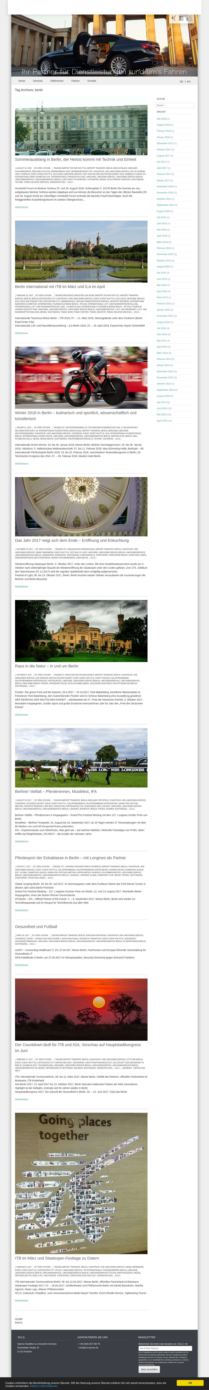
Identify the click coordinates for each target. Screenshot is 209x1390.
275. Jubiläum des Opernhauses (79, 549)
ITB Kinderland (45, 1065)
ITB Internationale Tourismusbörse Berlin (105, 1270)
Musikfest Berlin (88, 809)
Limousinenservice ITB (26, 1068)
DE (181, 81)
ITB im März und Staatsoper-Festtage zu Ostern (57, 1258)
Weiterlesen (21, 207)
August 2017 (163, 155)
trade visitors (81, 312)
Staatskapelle (87, 555)
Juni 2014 (162, 334)
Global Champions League (33, 872)
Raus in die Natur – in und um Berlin (46, 666)
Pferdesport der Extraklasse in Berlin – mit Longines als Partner (70, 858)
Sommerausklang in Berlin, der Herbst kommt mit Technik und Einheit (75, 159)
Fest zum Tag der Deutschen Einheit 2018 (103, 174)
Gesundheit (130, 939)
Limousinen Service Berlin (129, 177)
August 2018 (163, 124)
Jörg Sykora (43, 168)
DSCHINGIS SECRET (35, 804)
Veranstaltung (57, 182)
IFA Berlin (96, 872)
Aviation (19, 299)
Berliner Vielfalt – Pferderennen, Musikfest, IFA (56, 791)
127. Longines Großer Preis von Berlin (81, 867)
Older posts (18, 1319)
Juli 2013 (161, 402)
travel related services (36, 182)
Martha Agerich (125, 1273)
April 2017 (162, 168)
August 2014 (163, 322)
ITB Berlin (137, 307)
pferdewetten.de (58, 683)
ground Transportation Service (92, 301)
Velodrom (108, 439)
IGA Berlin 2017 (30, 1065)
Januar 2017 (163, 180)
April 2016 (162, 235)
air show (89, 295)
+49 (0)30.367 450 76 (89, 1344)
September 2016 (165, 205)
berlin (109, 168)
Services (38, 80)
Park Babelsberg (31, 683)
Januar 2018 (163, 137)
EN (189, 81)
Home (21, 80)
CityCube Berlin (134, 1059)
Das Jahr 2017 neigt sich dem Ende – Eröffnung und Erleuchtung (72, 540)
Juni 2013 (162, 408)
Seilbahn (78, 1068)
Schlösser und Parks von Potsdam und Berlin (113, 683)
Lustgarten (93, 179)
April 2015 (162, 291)
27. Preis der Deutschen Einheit (78, 675)
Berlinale (113, 431)
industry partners (119, 301)
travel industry (98, 312)
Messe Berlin (47, 439)
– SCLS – (70, 182)
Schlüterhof (113, 179)
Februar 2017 (164, 174)
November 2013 (165, 377)
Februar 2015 (164, 303)
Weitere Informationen (45, 1386)
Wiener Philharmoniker (63, 558)
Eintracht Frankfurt (90, 939)
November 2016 (165, 192)
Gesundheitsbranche (26, 941)
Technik (19, 182)
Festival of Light (78, 552)
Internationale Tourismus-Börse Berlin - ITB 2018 (106, 307)
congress (77, 433)
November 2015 (165, 254)
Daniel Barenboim (44, 552)
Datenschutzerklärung (146, 1365)
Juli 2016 (161, 217)
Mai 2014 (161, 340)
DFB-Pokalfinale (70, 939)
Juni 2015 (162, 279)
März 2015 (162, 297)
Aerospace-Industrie (73, 295)
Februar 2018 (164, 131)
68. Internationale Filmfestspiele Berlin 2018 (58, 431)
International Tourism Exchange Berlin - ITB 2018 (62, 304)
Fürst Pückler (102, 678)
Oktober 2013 (164, 383)
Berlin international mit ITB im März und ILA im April (60, 286)
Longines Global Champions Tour (96, 875)
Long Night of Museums (74, 179)
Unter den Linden (137, 555)
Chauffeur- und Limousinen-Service (111, 171)
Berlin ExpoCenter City (43, 299)
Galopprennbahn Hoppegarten (31, 681)
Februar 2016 (164, 248)
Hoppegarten (54, 681)
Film (107, 433)
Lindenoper (48, 555)
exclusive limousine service (67, 174)
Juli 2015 (161, 272)
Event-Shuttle (44, 174)
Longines (74, 809)
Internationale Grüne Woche (37, 436)
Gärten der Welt (63, 1063)
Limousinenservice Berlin (48, 179)
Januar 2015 (163, 309)
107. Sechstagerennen (73, 428)
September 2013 (165, 390)
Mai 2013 (161, 414)
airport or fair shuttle (74, 168)
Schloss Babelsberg (78, 683)
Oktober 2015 (164, 260)
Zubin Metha (82, 558)
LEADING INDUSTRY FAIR (26, 309)
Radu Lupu (37, 1276)
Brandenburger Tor (81, 171)
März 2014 (162, 353)
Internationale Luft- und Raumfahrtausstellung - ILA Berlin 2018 (48, 307)
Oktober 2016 (164, 198)
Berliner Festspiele (98, 800)
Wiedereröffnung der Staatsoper (32, 558)
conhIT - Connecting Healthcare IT (43, 939)
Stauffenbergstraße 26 (80, 439)
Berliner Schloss (41, 171)
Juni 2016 (162, 223)
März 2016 (162, 242)
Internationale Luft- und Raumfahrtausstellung (113, 304)
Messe (103, 179)
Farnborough (68, 301)
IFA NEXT (106, 806)
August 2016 (163, 211)
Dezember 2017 (165, 143)
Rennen (110, 809)
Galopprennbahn (120, 678)
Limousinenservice (24, 179)
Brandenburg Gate (60, 171)
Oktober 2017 (164, 149)
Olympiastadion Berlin (134, 941)
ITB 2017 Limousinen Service (68, 1270)
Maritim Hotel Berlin (121, 436)
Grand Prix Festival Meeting (61, 872)
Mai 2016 (161, 229)
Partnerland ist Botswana (59, 1068)
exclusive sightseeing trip (28, 301)
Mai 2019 (161, 118)
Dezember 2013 (165, 371)
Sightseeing (137, 179)
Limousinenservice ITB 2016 (102, 1273)
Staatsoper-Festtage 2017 (83, 1276)
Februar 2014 (164, 359)
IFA (81, 806)
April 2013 (162, 420)
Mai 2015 (161, 285)
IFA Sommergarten (111, 872)
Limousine (91, 177)
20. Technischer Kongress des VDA (102, 428)
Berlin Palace (120, 168)
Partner (75, 80)
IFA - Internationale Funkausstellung (66, 177)
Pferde (44, 683)
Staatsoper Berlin (118, 555)
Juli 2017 (161, 161)
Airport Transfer (96, 168)
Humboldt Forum (133, 174)
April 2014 (162, 346)
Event (33, 174)
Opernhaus (60, 555)
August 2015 (163, 266)
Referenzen (57, 80)
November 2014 (165, 316)
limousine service (106, 177)
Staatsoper (102, 555)
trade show (67, 312)
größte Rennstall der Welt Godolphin (44, 806)
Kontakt (91, 80)
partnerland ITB (23, 1276)
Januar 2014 (163, 365)
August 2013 (163, 396)
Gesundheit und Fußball (36, 926)
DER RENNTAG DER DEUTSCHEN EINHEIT (54, 678)
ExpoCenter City (51, 301)
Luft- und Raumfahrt (125, 309)
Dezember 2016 (165, 186)
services (125, 179)
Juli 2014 (161, 328)
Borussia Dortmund (96, 935)
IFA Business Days (92, 806)
